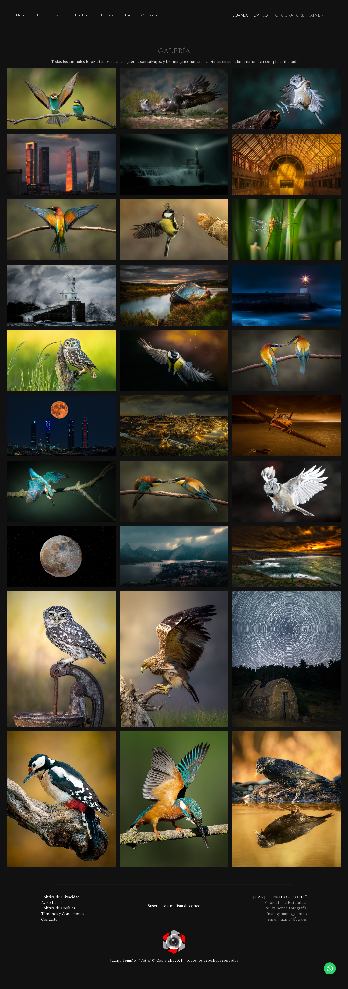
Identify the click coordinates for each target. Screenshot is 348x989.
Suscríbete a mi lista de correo (174, 906)
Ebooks (106, 15)
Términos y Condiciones (62, 914)
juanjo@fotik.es (293, 919)
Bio (40, 15)
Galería (59, 15)
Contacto (150, 15)
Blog (127, 15)
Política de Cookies (58, 908)
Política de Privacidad (60, 897)
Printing (82, 15)
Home (22, 15)
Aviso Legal (51, 903)
